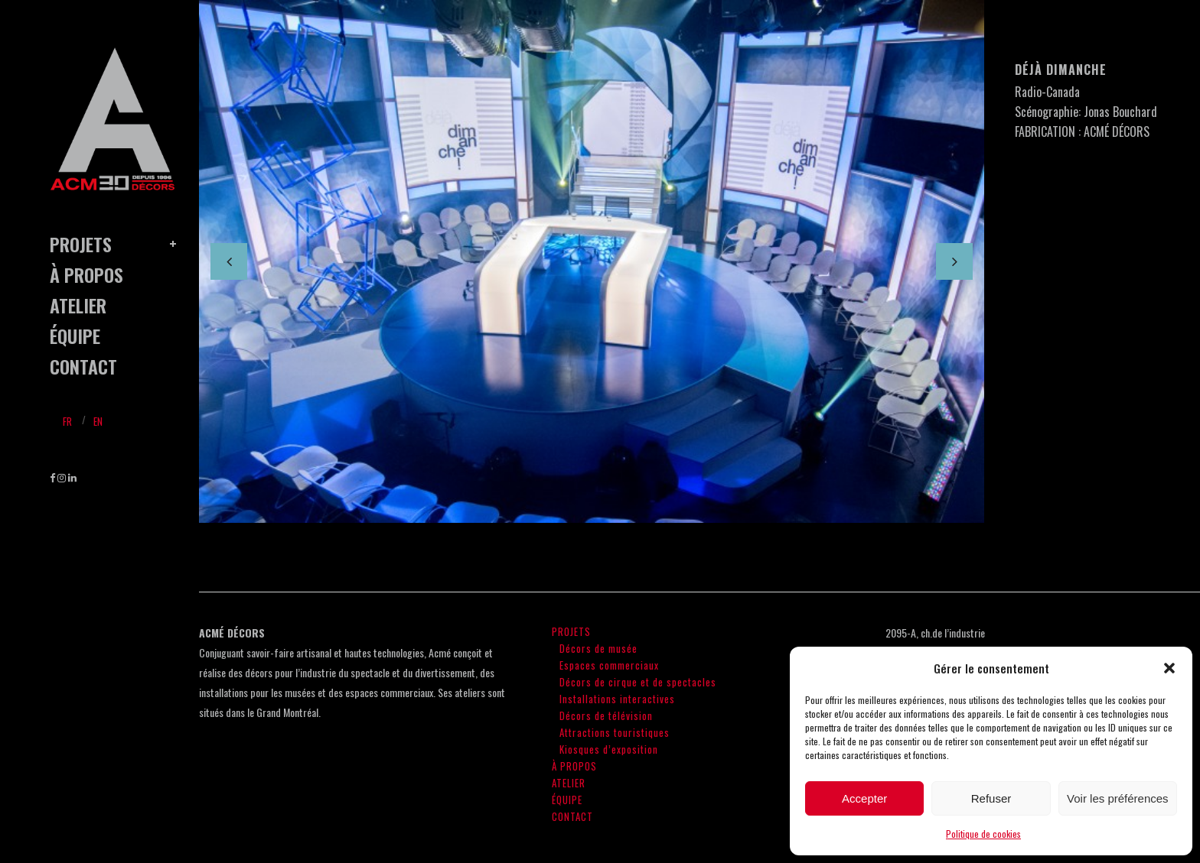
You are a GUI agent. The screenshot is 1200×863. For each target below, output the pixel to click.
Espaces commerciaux (609, 665)
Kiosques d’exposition (608, 749)
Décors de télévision (606, 715)
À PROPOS (574, 766)
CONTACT (572, 816)
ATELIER (568, 782)
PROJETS (571, 631)
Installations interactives (617, 698)
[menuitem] (67, 420)
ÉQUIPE (567, 799)
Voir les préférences (1118, 798)
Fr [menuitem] (67, 421)
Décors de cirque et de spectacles (637, 681)
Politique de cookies (983, 833)
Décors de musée (598, 648)
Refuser (991, 798)
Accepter (864, 798)
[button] (1169, 668)
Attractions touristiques (614, 732)
